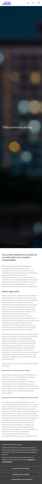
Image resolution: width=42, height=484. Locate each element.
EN (32, 3)
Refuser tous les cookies (21, 474)
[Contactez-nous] (28, 3)
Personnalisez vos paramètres (21, 479)
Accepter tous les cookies (21, 468)
